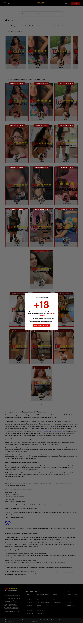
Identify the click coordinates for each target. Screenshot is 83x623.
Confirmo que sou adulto (41, 325)
